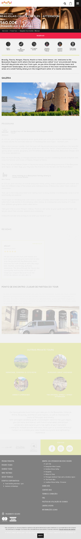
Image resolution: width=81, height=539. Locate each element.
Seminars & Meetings (10, 486)
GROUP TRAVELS (7, 477)
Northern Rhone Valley (51, 469)
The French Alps (49, 479)
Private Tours (7, 465)
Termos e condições (50, 494)
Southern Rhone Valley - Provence (55, 482)
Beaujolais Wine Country (52, 466)
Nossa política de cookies (67, 530)
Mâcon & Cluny (49, 474)
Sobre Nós (46, 486)
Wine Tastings (7, 473)
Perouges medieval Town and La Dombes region (59, 477)
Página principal (8, 461)
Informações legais (50, 510)
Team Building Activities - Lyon (13, 483)
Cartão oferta (47, 506)
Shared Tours (7, 469)
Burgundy (47, 472)
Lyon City (47, 464)
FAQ (43, 498)
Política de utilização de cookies (55, 502)
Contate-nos (47, 490)
